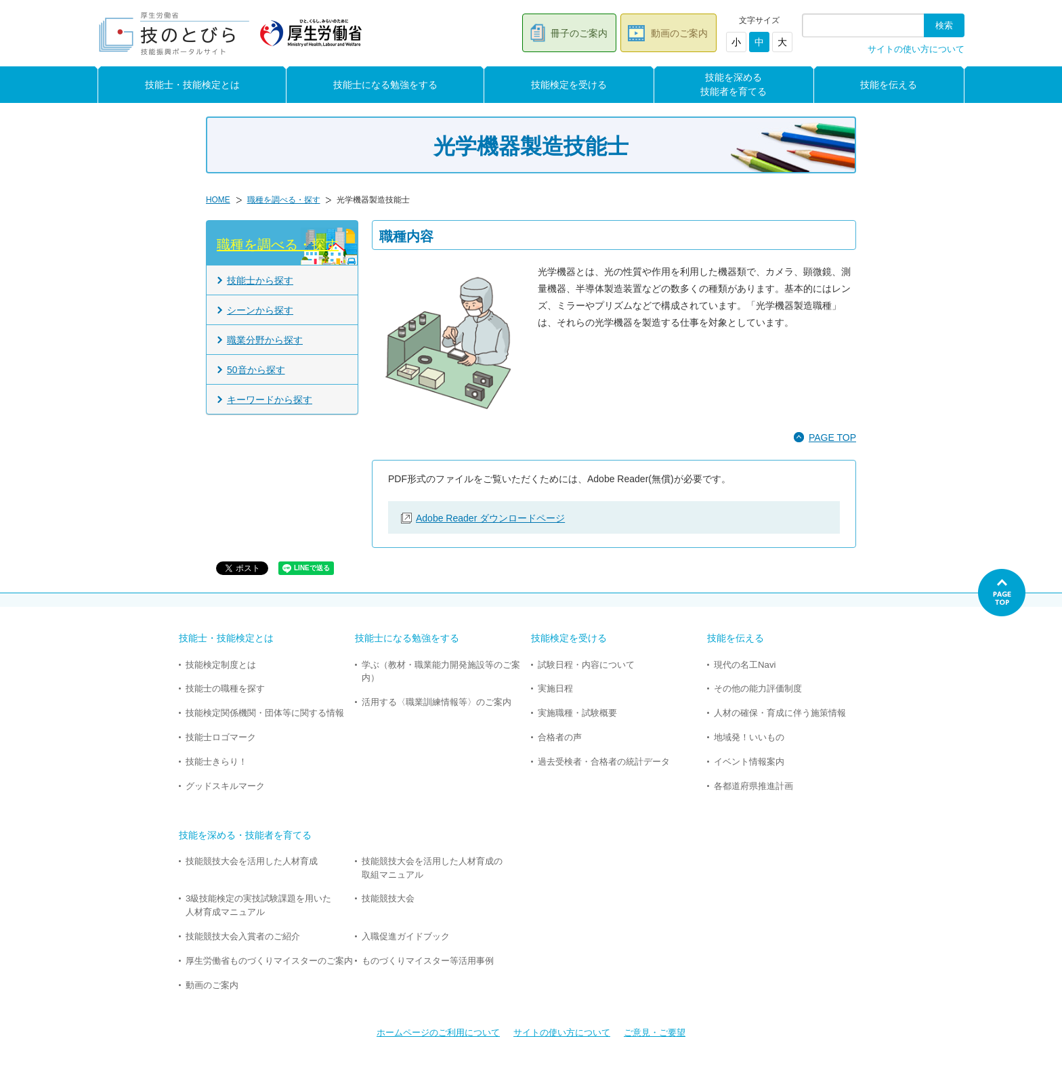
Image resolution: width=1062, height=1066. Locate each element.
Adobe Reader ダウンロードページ (490, 518)
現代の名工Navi (745, 665)
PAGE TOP (832, 437)
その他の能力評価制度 (758, 688)
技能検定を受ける (569, 84)
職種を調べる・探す (283, 200)
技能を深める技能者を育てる (733, 84)
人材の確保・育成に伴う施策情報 (780, 713)
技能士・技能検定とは (192, 84)
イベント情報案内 (749, 761)
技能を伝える (888, 84)
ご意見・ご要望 (654, 1032)
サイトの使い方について (916, 49)
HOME (218, 200)
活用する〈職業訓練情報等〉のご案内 (436, 702)
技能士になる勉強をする (385, 84)
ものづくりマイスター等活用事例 (428, 961)
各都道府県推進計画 (753, 786)
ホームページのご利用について (438, 1032)
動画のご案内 (679, 33)
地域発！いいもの (749, 737)
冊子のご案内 (579, 33)
